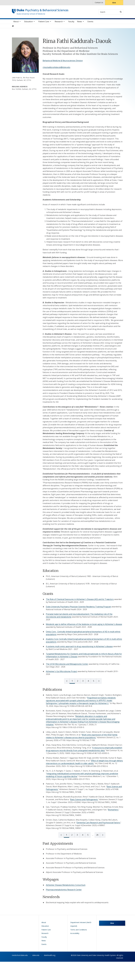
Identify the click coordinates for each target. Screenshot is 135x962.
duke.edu (35, 956)
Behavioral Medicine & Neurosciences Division (63, 61)
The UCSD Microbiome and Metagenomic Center (67, 664)
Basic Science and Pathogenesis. (84, 800)
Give (114, 3)
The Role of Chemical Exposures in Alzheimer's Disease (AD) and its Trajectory (80, 599)
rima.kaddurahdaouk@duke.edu (56, 67)
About (16, 22)
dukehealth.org (49, 956)
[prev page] (66, 681)
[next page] (98, 681)
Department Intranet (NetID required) (80, 925)
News (79, 22)
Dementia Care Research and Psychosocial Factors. (98, 823)
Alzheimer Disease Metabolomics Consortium (65, 885)
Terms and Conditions (78, 930)
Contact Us (99, 2)
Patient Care (43, 22)
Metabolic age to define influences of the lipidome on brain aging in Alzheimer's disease (84, 624)
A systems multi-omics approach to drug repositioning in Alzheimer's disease (79, 646)
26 (97, 835)
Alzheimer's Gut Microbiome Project (61, 671)
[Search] (120, 11)
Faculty (71, 22)
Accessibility (74, 934)
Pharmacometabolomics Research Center (64, 890)
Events (90, 22)
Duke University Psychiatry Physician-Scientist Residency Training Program (78, 607)
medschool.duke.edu (20, 956)
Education (28, 22)
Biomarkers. (113, 810)
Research (59, 22)
